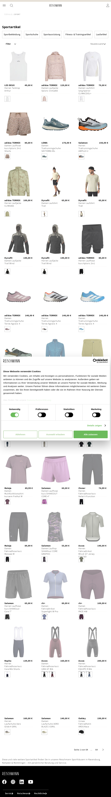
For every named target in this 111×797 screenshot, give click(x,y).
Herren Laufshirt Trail (86, 204)
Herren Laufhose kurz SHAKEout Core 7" (12, 609)
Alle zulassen (91, 434)
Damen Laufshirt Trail (49, 204)
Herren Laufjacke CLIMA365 (12, 204)
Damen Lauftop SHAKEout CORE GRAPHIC (49, 551)
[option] (7, 99)
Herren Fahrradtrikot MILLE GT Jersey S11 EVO (86, 552)
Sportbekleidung (12, 34)
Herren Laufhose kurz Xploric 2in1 (86, 262)
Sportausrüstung (52, 34)
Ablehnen (20, 434)
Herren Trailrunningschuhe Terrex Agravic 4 (51, 321)
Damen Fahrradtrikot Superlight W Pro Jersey (49, 610)
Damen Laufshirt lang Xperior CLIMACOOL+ (86, 91)
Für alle (8, 14)
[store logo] (55, 5)
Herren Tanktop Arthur (12, 89)
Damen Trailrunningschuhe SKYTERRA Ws (51, 148)
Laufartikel (101, 34)
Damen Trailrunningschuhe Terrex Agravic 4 (14, 321)
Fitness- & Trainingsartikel (78, 34)
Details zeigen (94, 425)
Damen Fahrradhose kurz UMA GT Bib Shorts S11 (50, 667)
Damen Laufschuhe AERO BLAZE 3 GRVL (50, 724)
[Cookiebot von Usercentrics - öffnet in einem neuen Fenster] (95, 361)
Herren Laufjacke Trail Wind (49, 262)
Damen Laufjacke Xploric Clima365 (49, 89)
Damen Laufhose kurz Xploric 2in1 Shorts (12, 148)
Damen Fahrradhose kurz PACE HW (87, 609)
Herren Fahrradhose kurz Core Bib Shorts (13, 666)
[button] (91, 749)
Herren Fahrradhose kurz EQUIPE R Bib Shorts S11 (87, 667)
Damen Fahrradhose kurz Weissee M (13, 551)
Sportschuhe (32, 34)
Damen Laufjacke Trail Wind (12, 262)
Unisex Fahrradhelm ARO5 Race (84, 724)
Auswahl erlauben (55, 434)
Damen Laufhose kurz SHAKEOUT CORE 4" (49, 493)
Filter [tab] (8, 43)
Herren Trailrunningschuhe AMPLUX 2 (88, 148)
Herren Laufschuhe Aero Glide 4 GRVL (12, 724)
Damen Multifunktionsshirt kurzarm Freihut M (14, 493)
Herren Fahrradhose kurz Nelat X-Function (87, 493)
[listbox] (18, 99)
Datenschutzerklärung (39, 400)
